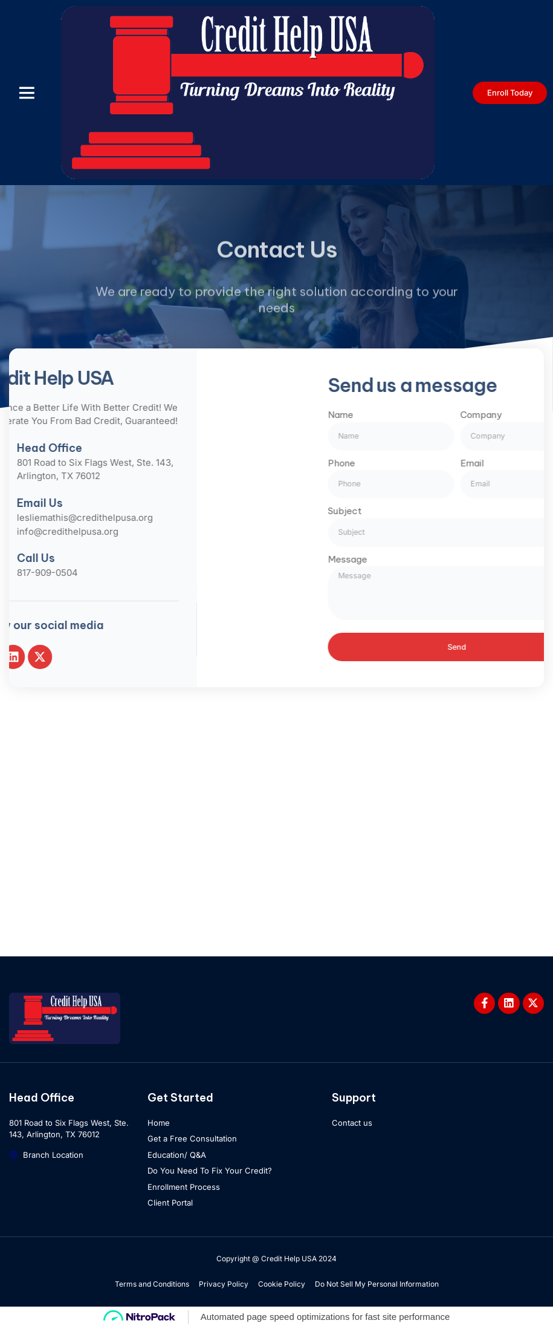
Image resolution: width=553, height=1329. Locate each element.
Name (435, 414)
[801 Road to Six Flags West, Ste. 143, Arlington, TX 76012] (276, 837)
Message (442, 558)
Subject (440, 510)
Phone (436, 462)
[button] (26, 92)
